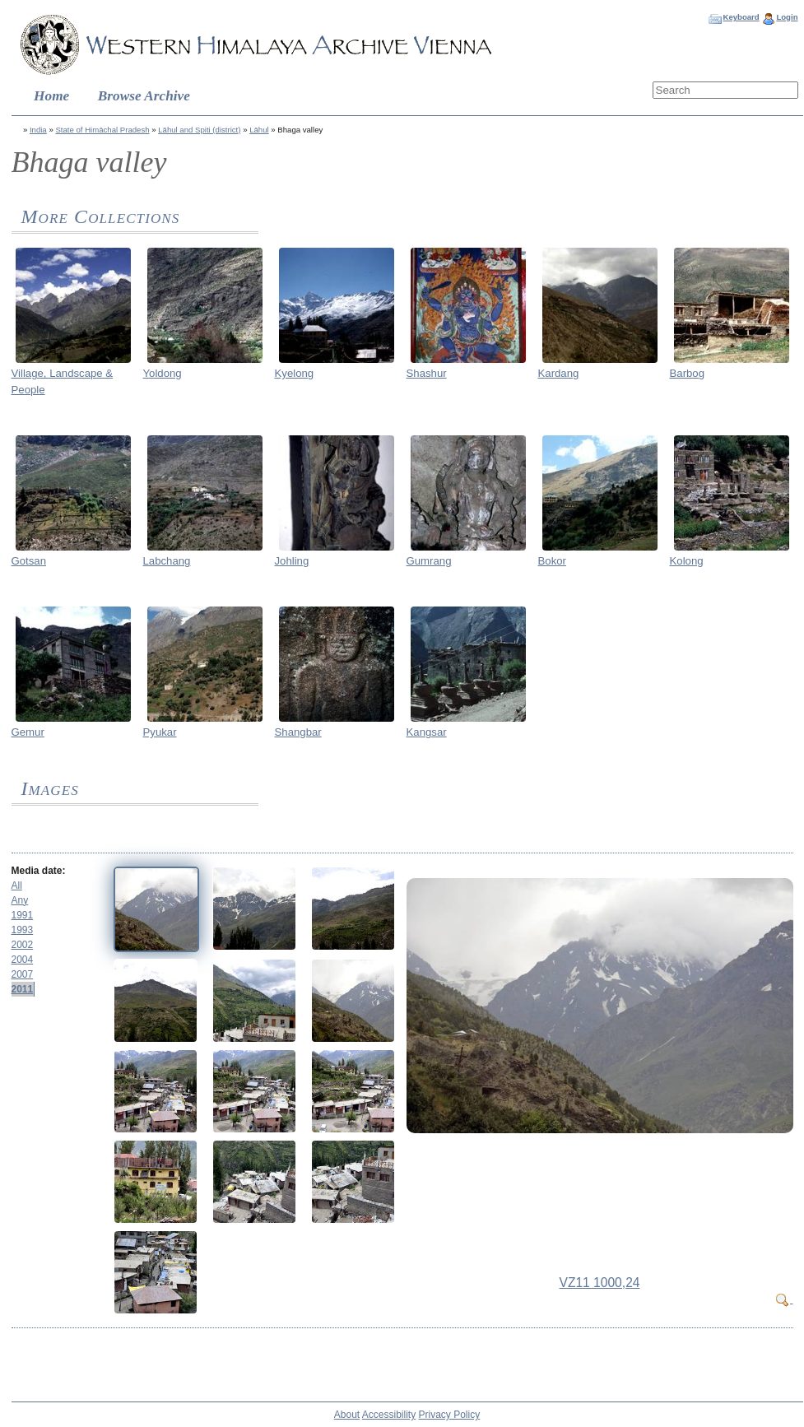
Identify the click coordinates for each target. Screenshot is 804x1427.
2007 (23, 974)
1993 (23, 930)
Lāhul (258, 129)
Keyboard (741, 16)
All (17, 885)
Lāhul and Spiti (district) (199, 129)
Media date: (39, 870)
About (347, 1414)
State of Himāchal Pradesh (102, 129)
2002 (23, 945)
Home (51, 96)
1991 (23, 915)
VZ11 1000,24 (600, 1283)
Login (786, 16)
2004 (23, 959)
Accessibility (389, 1414)
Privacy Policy (450, 1414)
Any (20, 900)
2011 (23, 989)
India (38, 129)
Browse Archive (144, 96)
